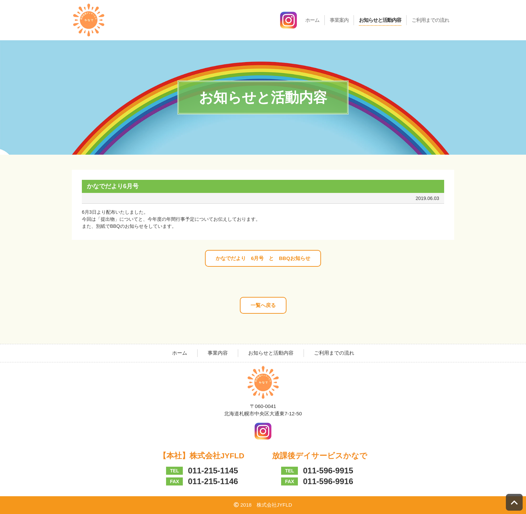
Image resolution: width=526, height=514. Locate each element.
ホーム (312, 20)
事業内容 (218, 353)
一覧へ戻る (263, 305)
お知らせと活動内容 (380, 20)
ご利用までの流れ (430, 20)
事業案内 (339, 20)
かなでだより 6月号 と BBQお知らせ (263, 258)
